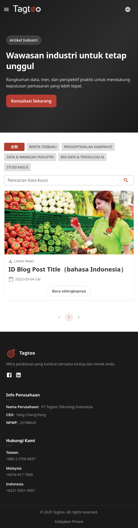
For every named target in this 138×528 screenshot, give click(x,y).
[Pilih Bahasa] (128, 9)
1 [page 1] (69, 317)
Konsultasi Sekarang (31, 101)
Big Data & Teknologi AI (82, 157)
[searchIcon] (126, 180)
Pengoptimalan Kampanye (88, 147)
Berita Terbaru (43, 147)
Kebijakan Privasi (69, 521)
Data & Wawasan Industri (30, 157)
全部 (14, 147)
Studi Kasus (17, 167)
